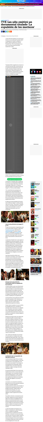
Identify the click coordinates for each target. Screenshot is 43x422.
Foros (40, 2)
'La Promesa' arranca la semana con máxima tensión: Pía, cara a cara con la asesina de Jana (36, 100)
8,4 (35, 224)
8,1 (35, 230)
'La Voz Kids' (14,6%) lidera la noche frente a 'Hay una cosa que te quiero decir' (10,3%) (36, 84)
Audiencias (10, 2)
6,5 (35, 205)
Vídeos (20, 2)
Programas (27, 2)
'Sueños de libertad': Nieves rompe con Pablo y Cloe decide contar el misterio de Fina (35, 103)
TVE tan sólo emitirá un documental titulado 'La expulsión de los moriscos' (23, 6)
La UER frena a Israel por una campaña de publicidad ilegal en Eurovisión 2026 (35, 92)
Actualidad (9, 6)
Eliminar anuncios (22, 8)
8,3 (35, 218)
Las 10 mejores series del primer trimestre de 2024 (35, 256)
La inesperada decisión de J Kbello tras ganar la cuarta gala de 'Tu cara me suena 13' (36, 95)
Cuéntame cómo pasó (10, 229)
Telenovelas (32, 2)
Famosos (37, 2)
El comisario (17, 232)
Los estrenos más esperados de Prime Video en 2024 (36, 265)
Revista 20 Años (21, 3)
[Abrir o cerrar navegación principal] (0, 0)
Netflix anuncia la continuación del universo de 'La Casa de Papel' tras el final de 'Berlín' (36, 78)
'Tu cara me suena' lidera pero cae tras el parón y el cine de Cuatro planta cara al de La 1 (36, 98)
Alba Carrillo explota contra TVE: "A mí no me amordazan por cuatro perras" (36, 81)
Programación (16, 2)
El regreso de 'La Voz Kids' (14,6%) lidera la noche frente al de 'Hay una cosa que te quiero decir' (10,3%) (20, 4)
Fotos (23, 2)
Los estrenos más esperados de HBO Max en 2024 (36, 274)
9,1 (35, 193)
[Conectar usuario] (42, 1)
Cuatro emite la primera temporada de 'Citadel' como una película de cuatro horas (35, 89)
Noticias (3, 2)
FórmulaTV (2, 6)
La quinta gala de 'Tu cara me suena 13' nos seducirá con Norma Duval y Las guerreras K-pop (36, 87)
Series (6, 2)
